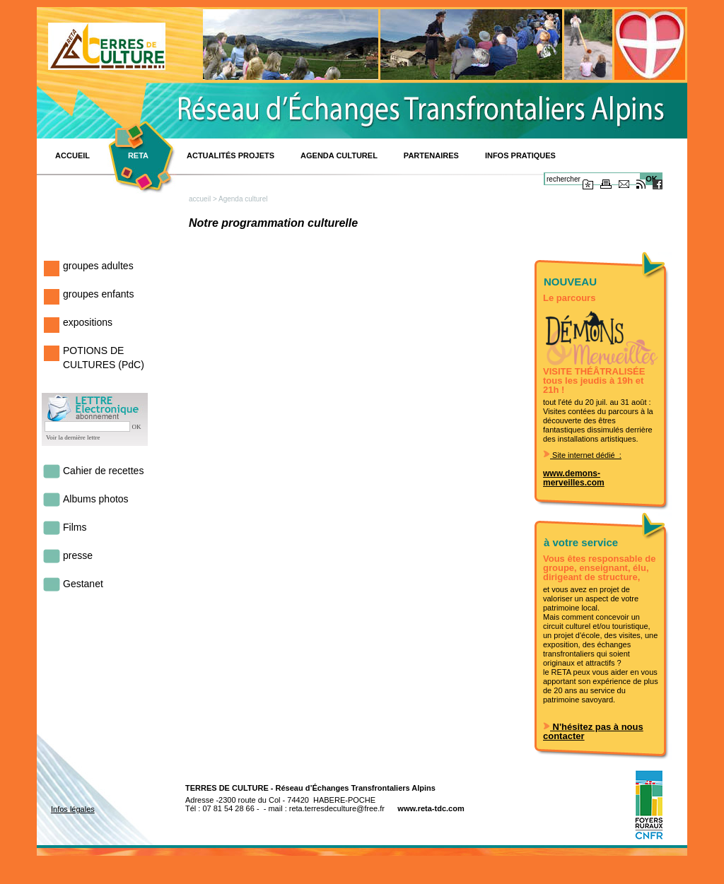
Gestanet (83, 583)
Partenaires (431, 155)
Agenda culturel (339, 155)
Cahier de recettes (103, 470)
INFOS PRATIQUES (520, 155)
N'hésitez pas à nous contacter (593, 731)
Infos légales (73, 809)
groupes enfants (98, 294)
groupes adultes (98, 265)
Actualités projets (230, 155)
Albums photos (96, 499)
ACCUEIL (72, 155)
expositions (87, 322)
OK (136, 426)
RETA (138, 155)
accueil (200, 199)
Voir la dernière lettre (73, 437)
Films (74, 527)
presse (78, 555)
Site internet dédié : (582, 455)
